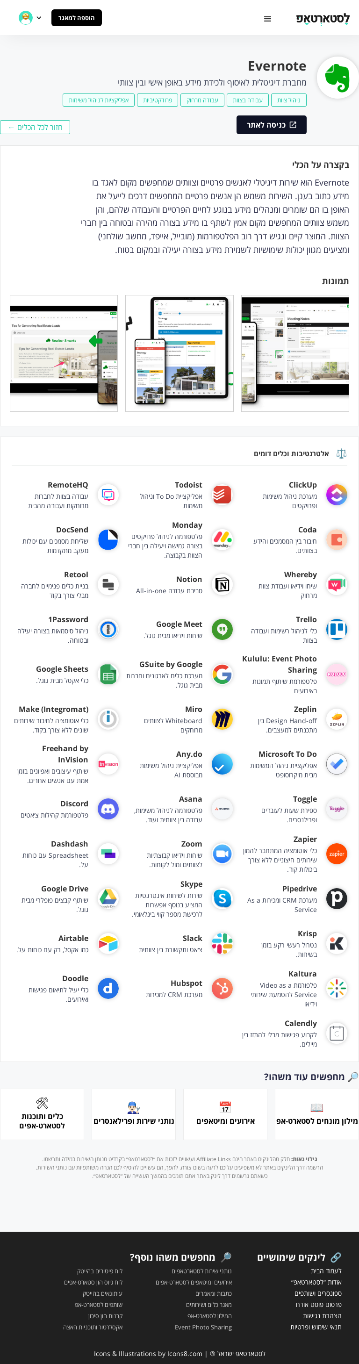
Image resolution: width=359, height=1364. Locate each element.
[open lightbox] (295, 353)
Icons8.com (184, 1353)
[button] (268, 19)
